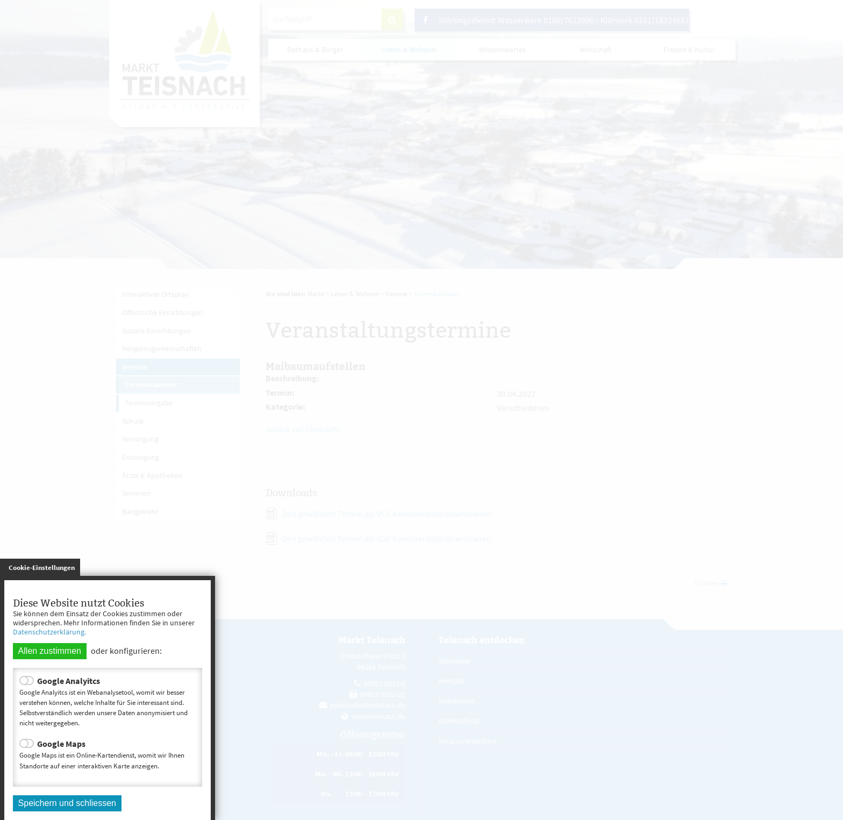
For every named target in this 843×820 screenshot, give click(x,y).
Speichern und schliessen (67, 803)
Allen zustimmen (49, 650)
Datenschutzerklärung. (49, 632)
